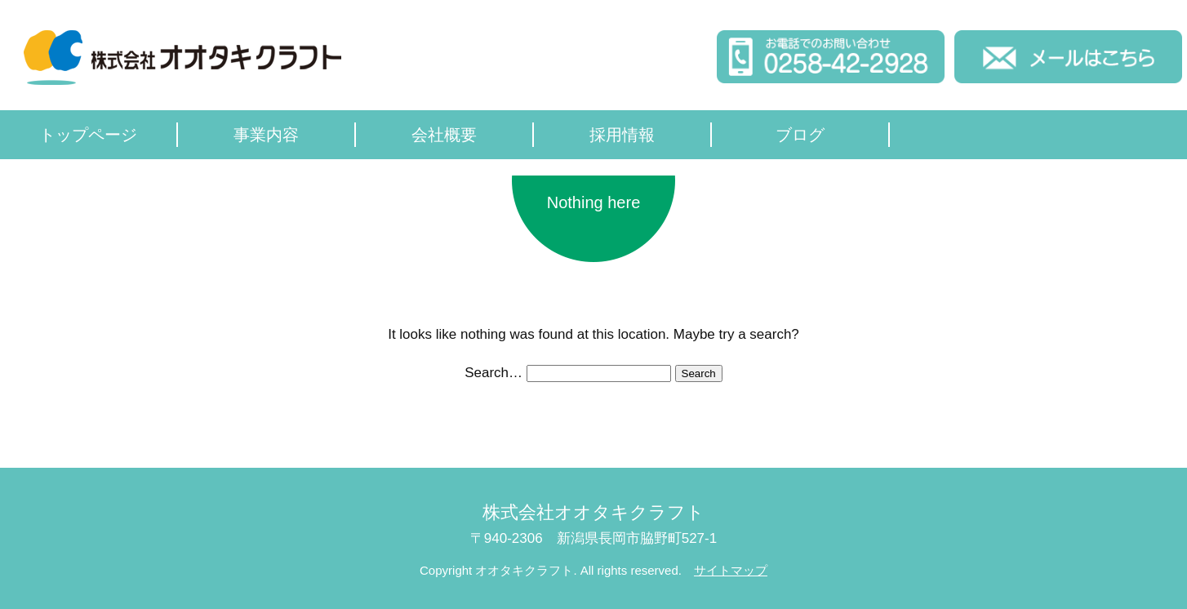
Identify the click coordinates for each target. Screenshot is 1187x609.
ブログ (800, 135)
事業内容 (266, 135)
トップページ (88, 135)
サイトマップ (730, 570)
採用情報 (622, 135)
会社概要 (444, 135)
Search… (493, 372)
